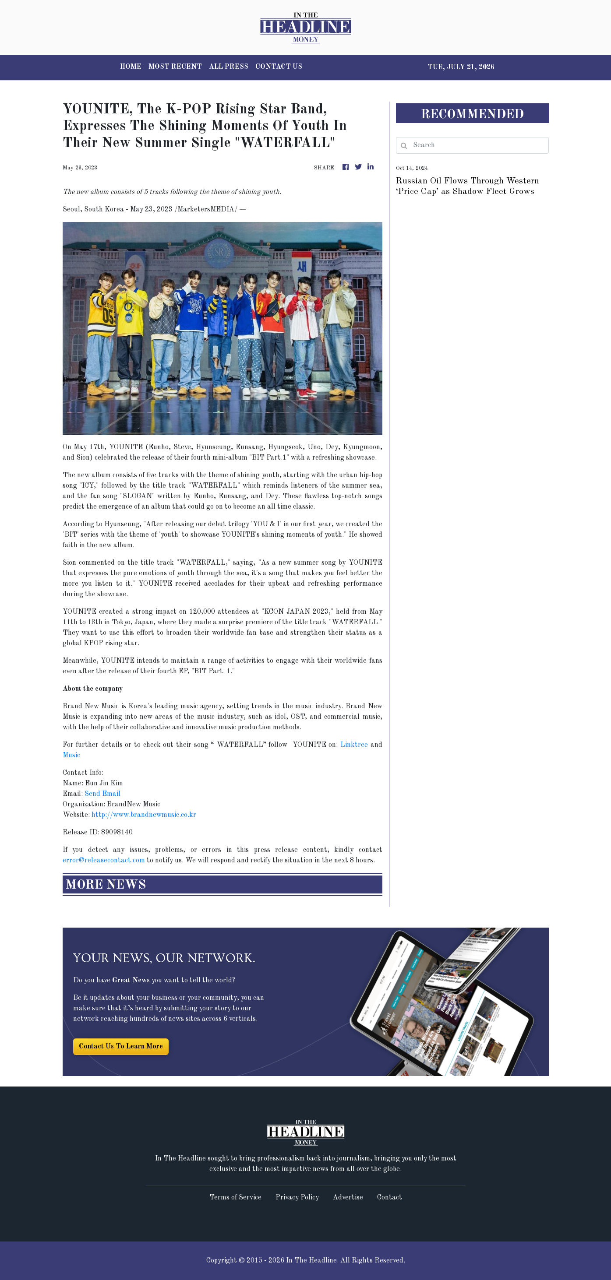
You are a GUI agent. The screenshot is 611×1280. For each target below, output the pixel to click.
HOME (130, 66)
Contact (389, 1197)
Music (71, 755)
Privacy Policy (297, 1197)
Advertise (348, 1197)
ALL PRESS (228, 66)
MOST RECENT (175, 66)
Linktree (353, 745)
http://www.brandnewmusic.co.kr (144, 815)
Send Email (102, 794)
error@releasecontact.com (104, 860)
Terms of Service (235, 1197)
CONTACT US (278, 66)
